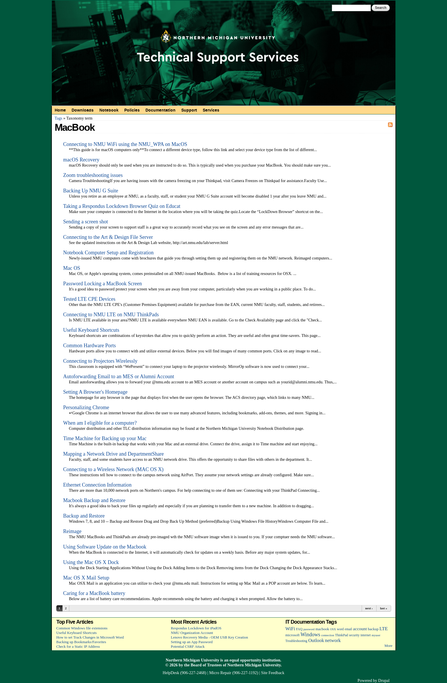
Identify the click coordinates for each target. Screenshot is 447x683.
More (388, 645)
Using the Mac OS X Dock (91, 562)
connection (327, 635)
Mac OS (71, 268)
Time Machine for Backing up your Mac (105, 438)
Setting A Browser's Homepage (95, 392)
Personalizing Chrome (86, 407)
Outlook (316, 640)
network (333, 640)
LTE (383, 628)
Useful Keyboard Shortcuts (91, 330)
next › (369, 608)
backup (373, 629)
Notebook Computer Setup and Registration (108, 252)
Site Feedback (272, 672)
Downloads (83, 110)
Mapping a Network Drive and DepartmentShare (113, 454)
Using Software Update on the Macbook (104, 547)
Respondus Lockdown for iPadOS (196, 628)
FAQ (299, 629)
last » (383, 608)
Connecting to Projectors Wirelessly (100, 361)
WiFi (290, 628)
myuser (376, 635)
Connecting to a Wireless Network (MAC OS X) (113, 469)
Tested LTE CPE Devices (89, 299)
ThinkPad (341, 635)
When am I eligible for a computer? (100, 423)
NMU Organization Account (192, 633)
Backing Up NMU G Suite (90, 191)
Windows (310, 634)
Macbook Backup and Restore (94, 500)
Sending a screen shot (85, 222)
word (340, 629)
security (354, 635)
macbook (322, 629)
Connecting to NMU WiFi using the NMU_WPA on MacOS (125, 144)
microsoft (292, 635)
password (308, 629)
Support (189, 110)
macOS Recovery (81, 160)
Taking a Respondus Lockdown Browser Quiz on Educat (121, 206)
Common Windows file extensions (82, 628)
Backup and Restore (84, 516)
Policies (132, 110)
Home (60, 110)
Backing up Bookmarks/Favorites (81, 642)
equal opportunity (245, 660)
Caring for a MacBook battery (94, 593)
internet (366, 635)
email (348, 629)
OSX (333, 629)
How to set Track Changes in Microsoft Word (90, 637)
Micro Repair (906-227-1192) (233, 672)
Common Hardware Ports (89, 345)
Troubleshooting (296, 641)
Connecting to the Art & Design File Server (108, 237)
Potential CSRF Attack (188, 646)
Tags (58, 118)
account (360, 628)
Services (211, 110)
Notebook (109, 110)
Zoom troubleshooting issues (93, 175)
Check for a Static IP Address (78, 646)
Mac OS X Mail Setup (86, 578)
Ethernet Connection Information (97, 485)
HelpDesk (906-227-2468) (184, 672)
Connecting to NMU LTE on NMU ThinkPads (111, 314)
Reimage (72, 531)
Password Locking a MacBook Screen (102, 283)
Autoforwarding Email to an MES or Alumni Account (118, 376)
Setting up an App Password (192, 642)
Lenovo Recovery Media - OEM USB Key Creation (209, 637)
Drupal (384, 680)
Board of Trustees (206, 665)
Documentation (160, 110)
